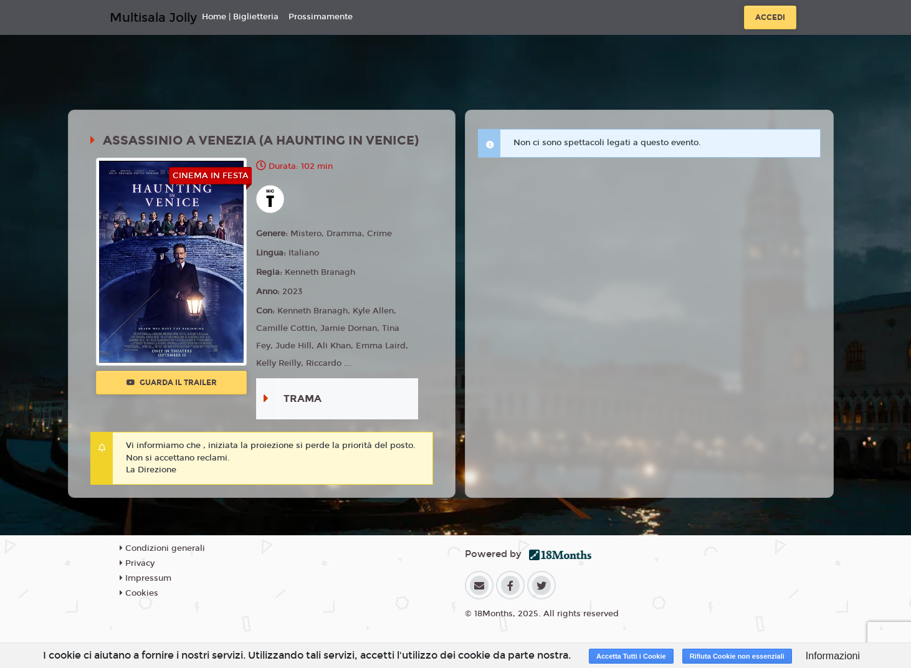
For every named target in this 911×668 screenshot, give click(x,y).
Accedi (770, 17)
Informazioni (833, 656)
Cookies (139, 593)
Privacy (137, 563)
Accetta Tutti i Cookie (631, 656)
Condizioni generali (162, 548)
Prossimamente (321, 17)
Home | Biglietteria (240, 17)
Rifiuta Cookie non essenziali (737, 656)
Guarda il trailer (171, 382)
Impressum (145, 578)
